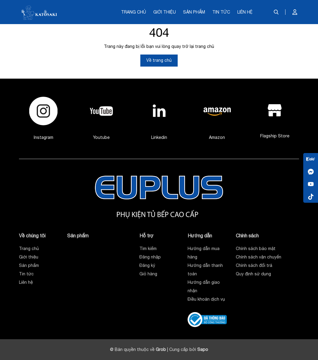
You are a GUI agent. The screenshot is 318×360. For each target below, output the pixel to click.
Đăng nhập (150, 257)
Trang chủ (133, 12)
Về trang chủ (159, 60)
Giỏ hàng (148, 273)
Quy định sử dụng (253, 273)
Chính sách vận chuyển (258, 257)
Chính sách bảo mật (256, 248)
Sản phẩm (194, 12)
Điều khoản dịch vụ (206, 299)
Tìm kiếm (148, 248)
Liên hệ (245, 12)
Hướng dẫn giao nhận (204, 286)
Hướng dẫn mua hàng (204, 252)
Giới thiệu (164, 12)
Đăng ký (147, 265)
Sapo (202, 349)
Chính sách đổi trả (254, 265)
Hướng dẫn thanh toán (205, 269)
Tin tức (221, 12)
